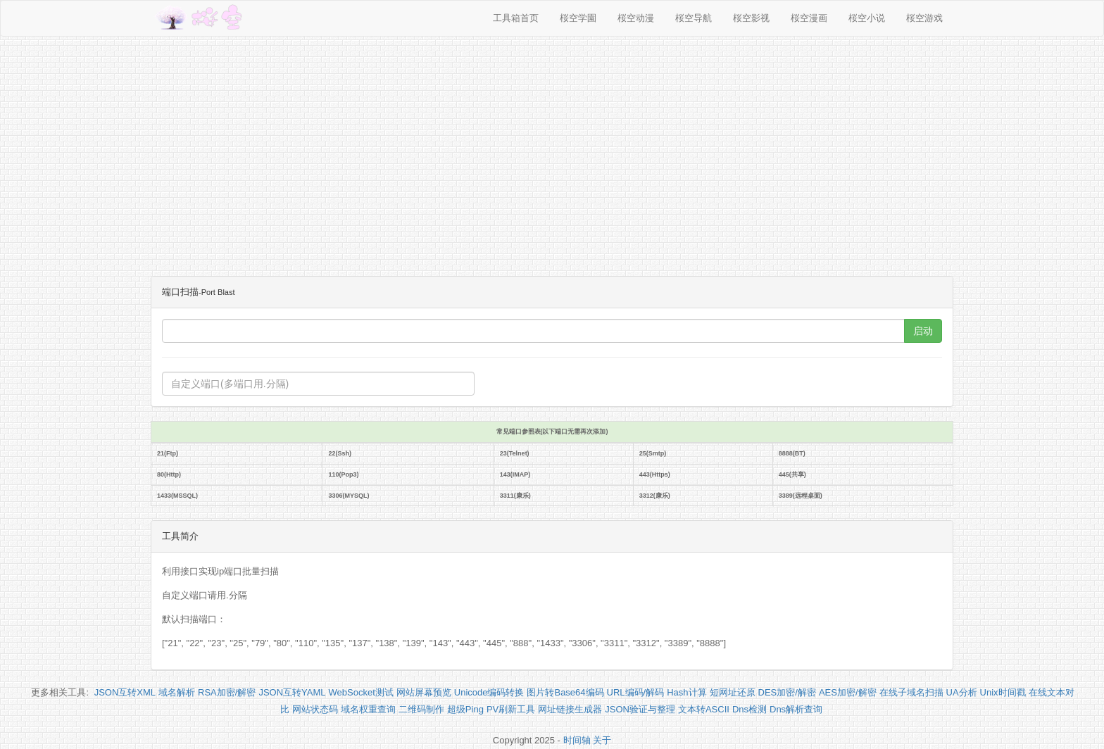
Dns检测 (749, 709)
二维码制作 (421, 709)
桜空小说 (866, 18)
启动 (923, 330)
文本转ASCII (703, 709)
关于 (602, 740)
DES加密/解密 (787, 692)
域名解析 (176, 692)
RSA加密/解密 (227, 692)
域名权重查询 (368, 709)
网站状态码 (315, 709)
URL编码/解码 (636, 692)
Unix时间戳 (1003, 692)
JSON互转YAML (291, 692)
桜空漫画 (809, 18)
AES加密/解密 (848, 692)
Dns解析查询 (796, 709)
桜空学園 (578, 18)
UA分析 (961, 692)
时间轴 (577, 740)
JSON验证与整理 (640, 709)
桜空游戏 (924, 18)
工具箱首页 (516, 18)
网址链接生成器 (570, 709)
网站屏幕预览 (423, 692)
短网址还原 (732, 692)
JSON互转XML (125, 692)
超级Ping (465, 709)
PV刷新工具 (511, 709)
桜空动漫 (635, 18)
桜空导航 (693, 18)
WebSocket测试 (361, 692)
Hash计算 (686, 692)
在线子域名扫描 (911, 692)
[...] (533, 331)
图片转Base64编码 (565, 692)
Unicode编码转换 (489, 692)
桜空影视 (751, 18)
